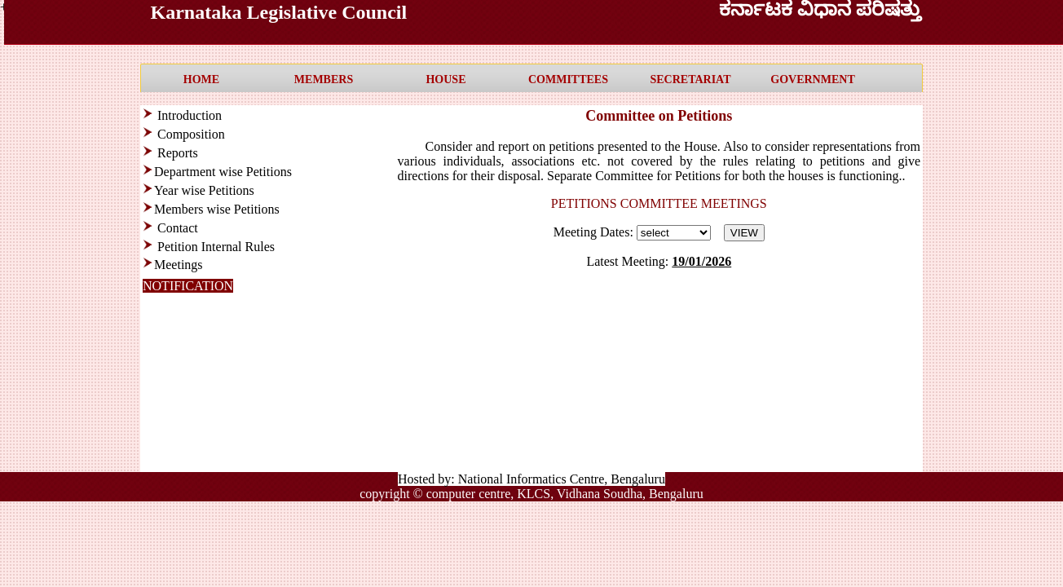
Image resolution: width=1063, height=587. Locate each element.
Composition (191, 134)
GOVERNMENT (812, 79)
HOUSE (445, 79)
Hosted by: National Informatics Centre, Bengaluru (531, 479)
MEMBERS (323, 79)
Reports (177, 153)
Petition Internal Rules (216, 247)
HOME (201, 79)
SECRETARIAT (690, 79)
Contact (177, 228)
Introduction (188, 115)
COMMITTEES (568, 79)
